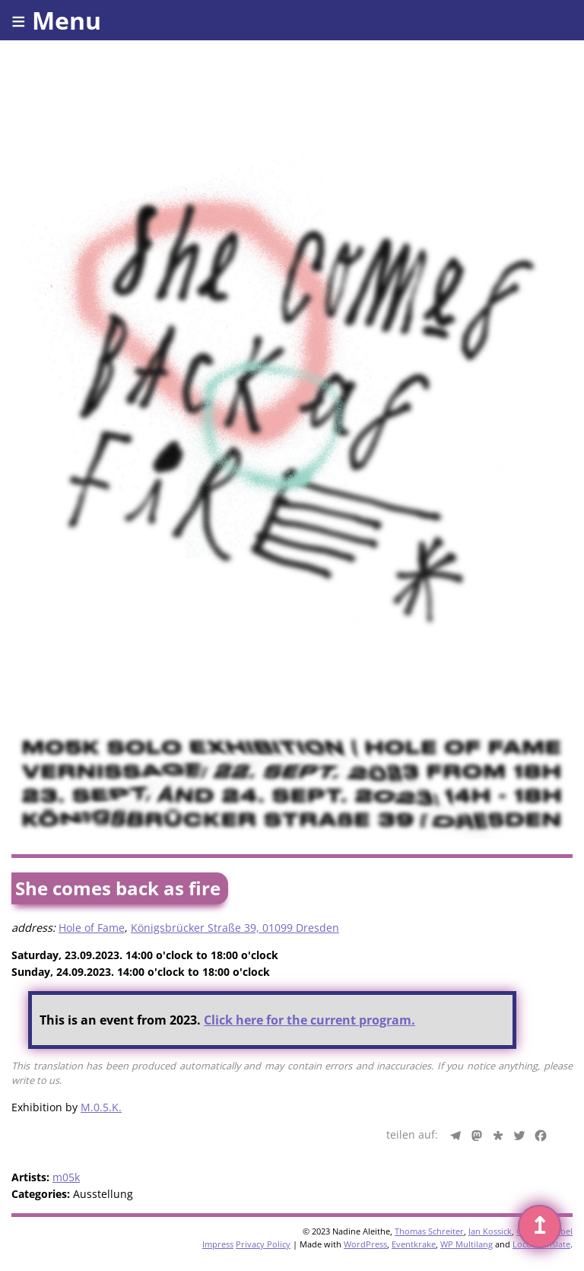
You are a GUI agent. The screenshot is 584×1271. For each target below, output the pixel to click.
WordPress (365, 1244)
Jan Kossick (490, 1231)
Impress (217, 1244)
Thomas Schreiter (429, 1231)
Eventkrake (414, 1244)
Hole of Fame (92, 927)
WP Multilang (466, 1244)
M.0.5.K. (101, 1107)
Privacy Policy (263, 1244)
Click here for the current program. (309, 1020)
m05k (66, 1177)
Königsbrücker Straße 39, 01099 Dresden (235, 927)
